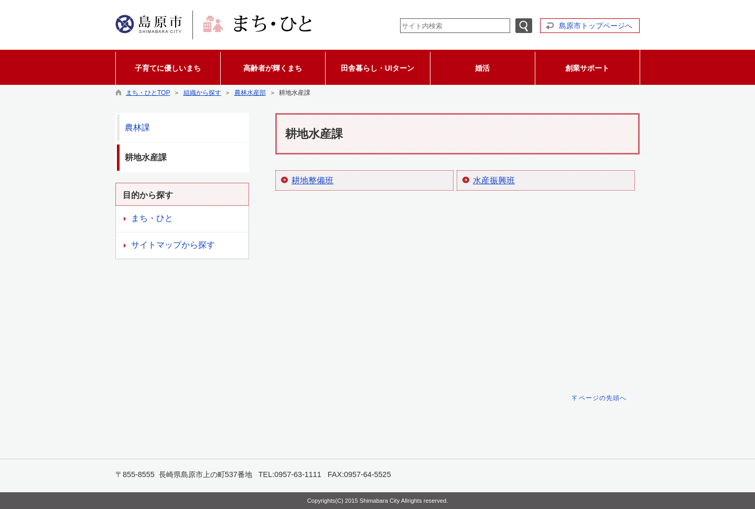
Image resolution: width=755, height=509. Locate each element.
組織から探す (202, 92)
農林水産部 (250, 92)
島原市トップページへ (595, 25)
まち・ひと (152, 218)
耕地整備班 (312, 180)
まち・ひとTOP (148, 92)
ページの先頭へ (603, 398)
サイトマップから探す (173, 244)
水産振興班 (494, 180)
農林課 (137, 127)
